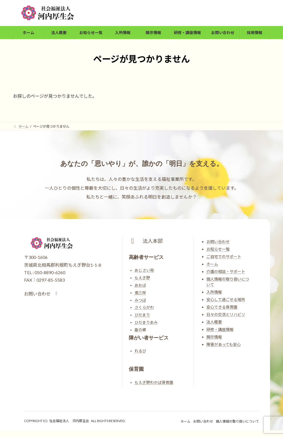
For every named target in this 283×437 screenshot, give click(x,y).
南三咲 (140, 293)
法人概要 (214, 322)
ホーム (212, 264)
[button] (41, 293)
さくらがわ (144, 307)
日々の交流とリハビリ (225, 314)
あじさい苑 (144, 270)
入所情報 (214, 292)
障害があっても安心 (223, 344)
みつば (140, 300)
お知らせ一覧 (218, 249)
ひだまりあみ (146, 322)
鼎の (138, 330)
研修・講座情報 (220, 329)
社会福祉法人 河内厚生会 (69, 421)
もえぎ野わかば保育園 (154, 382)
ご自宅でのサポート (223, 256)
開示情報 (214, 337)
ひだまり (142, 315)
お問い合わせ (218, 241)
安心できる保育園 (221, 307)
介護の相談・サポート (225, 271)
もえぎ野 (142, 278)
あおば (140, 285)
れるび (140, 351)
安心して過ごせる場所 (225, 299)
